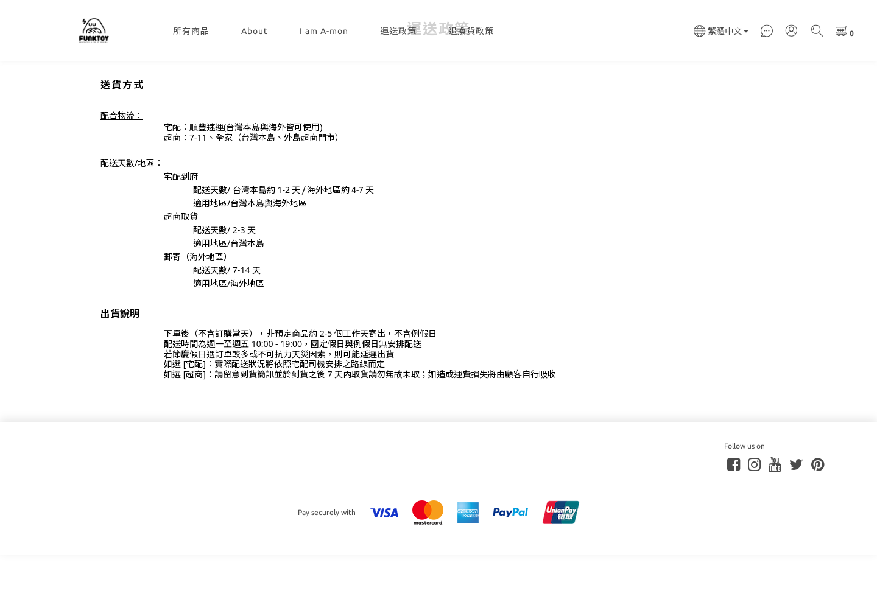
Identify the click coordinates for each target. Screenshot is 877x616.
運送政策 (398, 31)
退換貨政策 (471, 31)
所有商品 (191, 31)
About (254, 31)
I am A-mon (324, 31)
